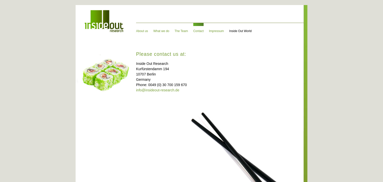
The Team (181, 31)
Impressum (216, 31)
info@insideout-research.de (157, 90)
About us (142, 31)
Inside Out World (240, 31)
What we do (161, 31)
